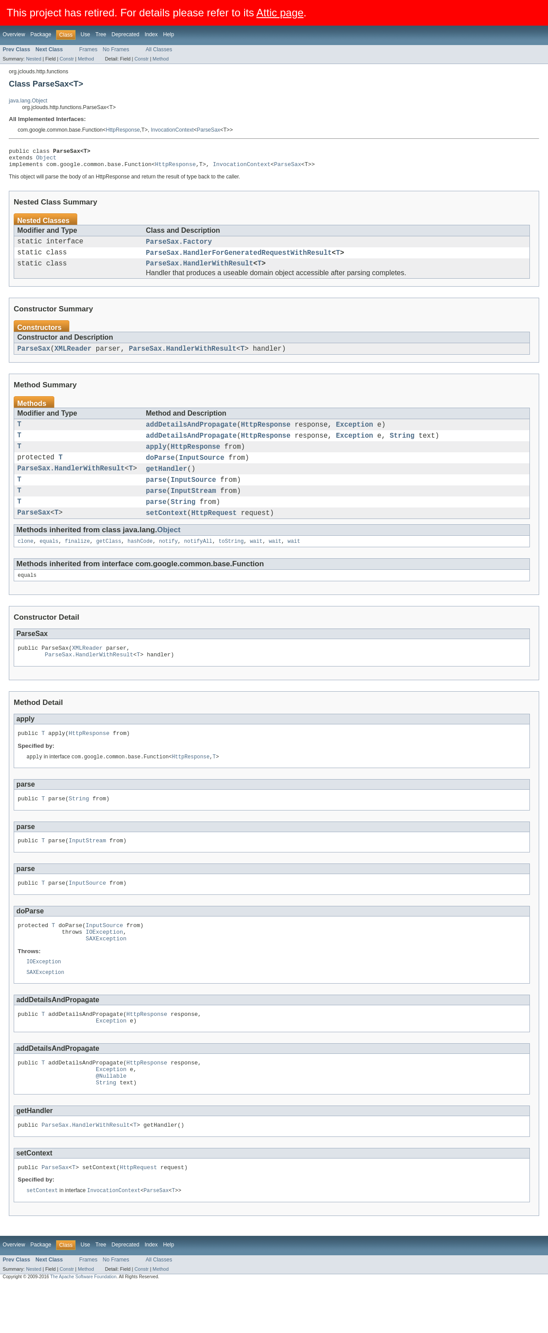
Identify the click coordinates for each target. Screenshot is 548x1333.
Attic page (280, 13)
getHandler (166, 484)
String (401, 447)
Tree (100, 34)
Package (40, 34)
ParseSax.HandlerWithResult (199, 271)
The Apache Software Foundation (83, 1325)
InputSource (201, 472)
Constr (67, 58)
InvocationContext (172, 130)
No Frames (116, 49)
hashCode (140, 563)
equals (49, 563)
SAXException (106, 974)
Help (168, 34)
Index (151, 34)
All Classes (159, 49)
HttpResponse (123, 130)
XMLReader (72, 358)
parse (156, 497)
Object (46, 160)
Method (86, 58)
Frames (88, 49)
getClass (108, 563)
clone (26, 563)
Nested (34, 58)
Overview (14, 34)
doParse (160, 472)
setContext (166, 534)
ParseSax (208, 130)
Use (85, 34)
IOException (104, 966)
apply (156, 460)
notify (168, 563)
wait (256, 563)
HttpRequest (214, 534)
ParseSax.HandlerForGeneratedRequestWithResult (239, 259)
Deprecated (126, 34)
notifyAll (198, 563)
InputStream (193, 509)
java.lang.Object (28, 101)
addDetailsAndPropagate (191, 435)
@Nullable (111, 1120)
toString (231, 563)
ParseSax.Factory (179, 246)
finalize (77, 563)
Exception (354, 435)
